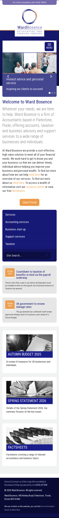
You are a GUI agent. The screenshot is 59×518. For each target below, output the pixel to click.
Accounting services (17, 222)
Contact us (16, 481)
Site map (27, 481)
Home (7, 481)
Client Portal (29, 202)
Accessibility (39, 481)
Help (17, 485)
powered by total (34, 485)
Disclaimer (9, 485)
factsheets (18, 190)
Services (10, 214)
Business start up (15, 229)
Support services (15, 236)
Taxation (10, 244)
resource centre (35, 186)
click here (34, 174)
